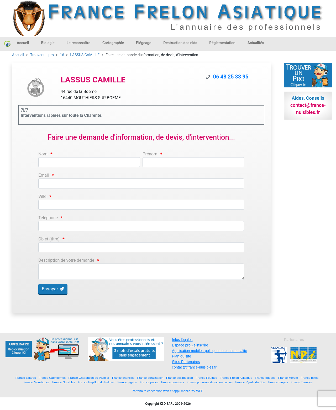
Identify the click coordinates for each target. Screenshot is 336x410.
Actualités (256, 43)
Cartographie (113, 43)
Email (43, 175)
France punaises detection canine (210, 382)
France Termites (302, 382)
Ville (42, 196)
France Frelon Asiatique (236, 377)
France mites (310, 377)
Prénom (150, 154)
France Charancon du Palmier (88, 377)
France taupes (278, 382)
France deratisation (150, 377)
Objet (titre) (49, 239)
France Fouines (206, 377)
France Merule (288, 377)
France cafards (25, 377)
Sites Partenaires (186, 362)
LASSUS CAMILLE (84, 55)
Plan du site (181, 356)
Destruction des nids (180, 43)
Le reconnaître (78, 43)
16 (62, 55)
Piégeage (143, 43)
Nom (43, 154)
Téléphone (48, 218)
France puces (149, 382)
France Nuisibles (63, 382)
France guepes (265, 377)
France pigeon (127, 382)
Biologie (48, 43)
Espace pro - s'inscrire (190, 345)
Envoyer (53, 288)
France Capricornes (52, 377)
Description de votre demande (66, 260)
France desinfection (179, 377)
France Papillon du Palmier (96, 382)
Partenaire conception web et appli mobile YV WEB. (168, 391)
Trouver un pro (42, 55)
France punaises (172, 382)
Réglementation (222, 43)
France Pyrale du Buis (250, 382)
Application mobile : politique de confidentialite (209, 351)
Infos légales (182, 340)
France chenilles (123, 377)
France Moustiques (36, 382)
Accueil (23, 43)
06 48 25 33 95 (231, 76)
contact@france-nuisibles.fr (194, 367)
